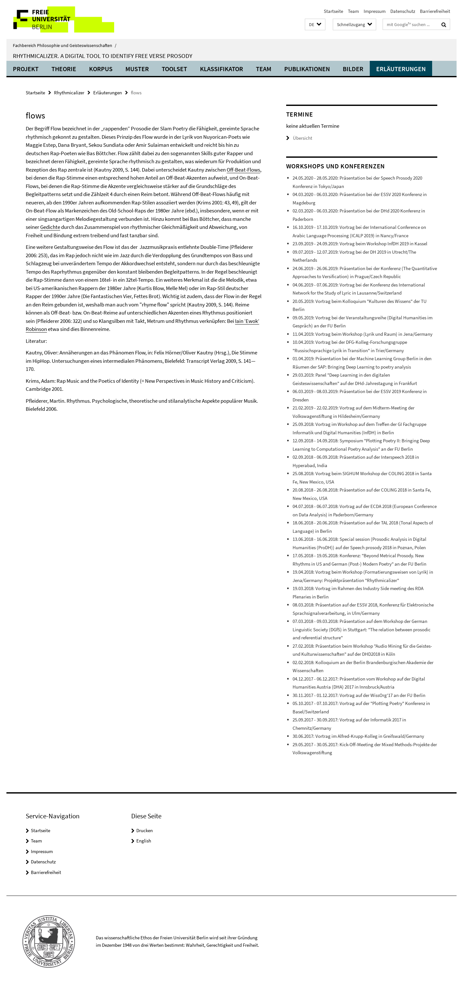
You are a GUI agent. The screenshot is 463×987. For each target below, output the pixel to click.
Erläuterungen (401, 69)
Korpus (101, 69)
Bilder (353, 69)
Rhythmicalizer (69, 92)
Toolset (174, 69)
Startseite (333, 11)
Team (353, 11)
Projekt (26, 69)
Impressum (375, 11)
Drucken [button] (144, 830)
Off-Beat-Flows (243, 169)
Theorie (63, 69)
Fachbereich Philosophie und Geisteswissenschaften (64, 45)
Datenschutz (402, 11)
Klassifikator (221, 69)
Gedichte (50, 226)
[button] (315, 25)
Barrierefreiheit (435, 11)
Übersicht (299, 138)
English (143, 841)
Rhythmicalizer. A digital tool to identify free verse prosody (102, 56)
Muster (137, 69)
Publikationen (307, 69)
